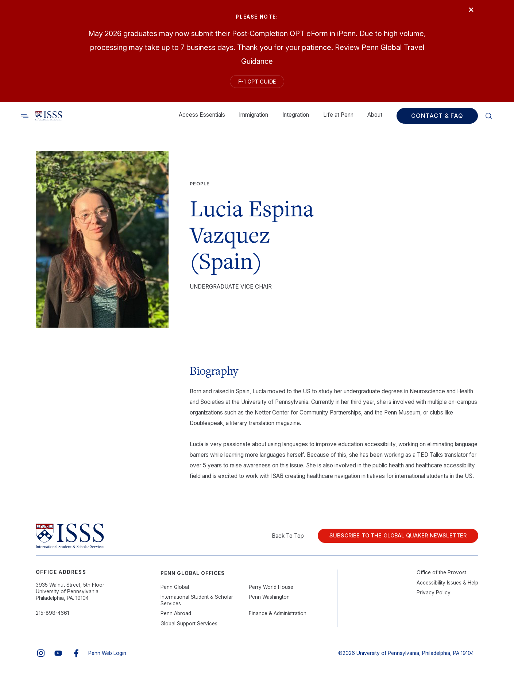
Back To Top (276, 539)
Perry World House (271, 590)
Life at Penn (338, 118)
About (374, 118)
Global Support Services (189, 627)
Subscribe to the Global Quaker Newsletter (392, 539)
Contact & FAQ (437, 119)
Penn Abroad (176, 617)
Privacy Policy (434, 596)
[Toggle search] (24, 119)
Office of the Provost (441, 576)
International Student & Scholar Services (197, 604)
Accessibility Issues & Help (447, 586)
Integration (295, 118)
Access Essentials (202, 118)
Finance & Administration (277, 617)
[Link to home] (48, 119)
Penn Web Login (107, 656)
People (200, 187)
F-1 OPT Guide (257, 83)
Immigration (253, 118)
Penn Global (175, 590)
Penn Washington (269, 600)
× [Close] (467, 12)
